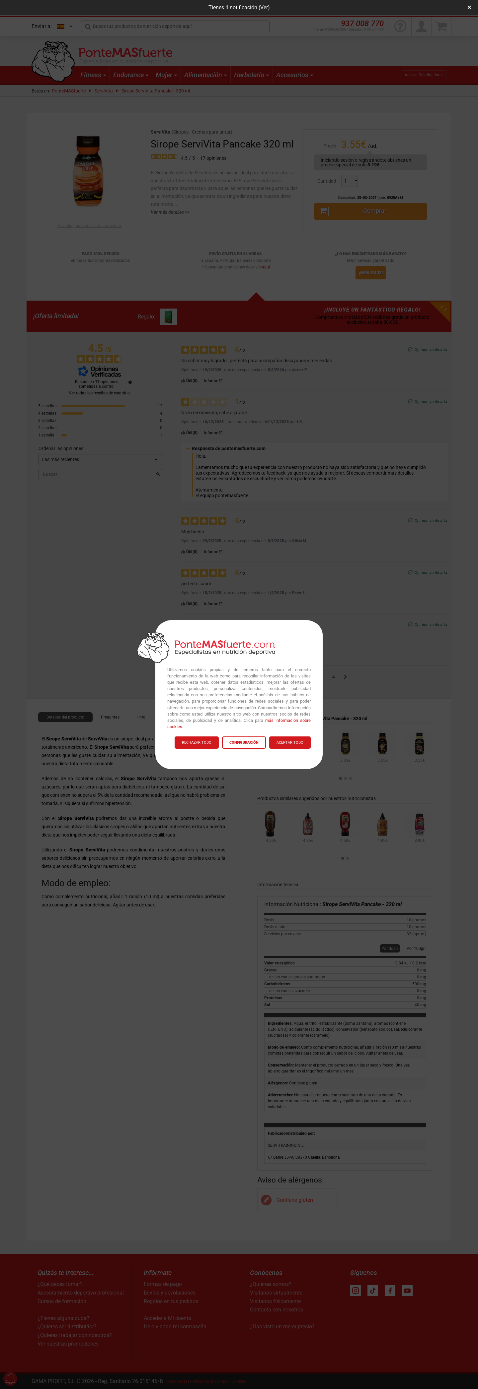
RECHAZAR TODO (196, 742)
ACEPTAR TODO (290, 742)
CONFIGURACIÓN (244, 742)
